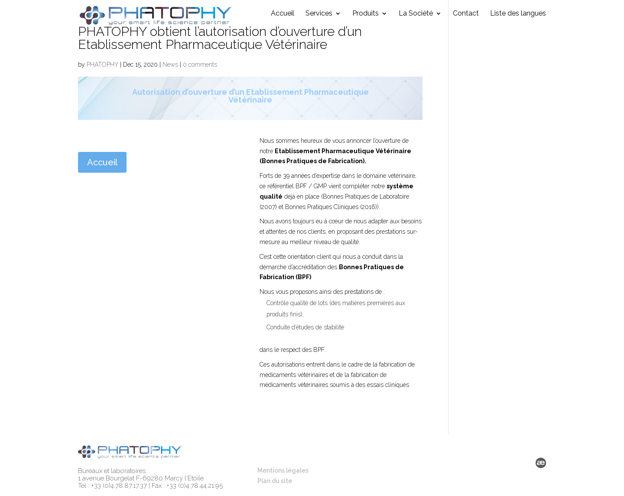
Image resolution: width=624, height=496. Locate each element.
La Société (416, 17)
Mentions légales (283, 470)
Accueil (282, 17)
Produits (365, 17)
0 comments (200, 64)
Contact (466, 17)
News (170, 64)
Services (319, 17)
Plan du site (274, 480)
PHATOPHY (102, 64)
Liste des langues (518, 17)
